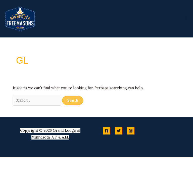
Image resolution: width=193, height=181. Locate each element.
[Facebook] (106, 130)
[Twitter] (118, 130)
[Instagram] (130, 130)
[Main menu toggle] (183, 19)
